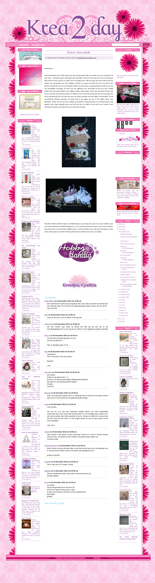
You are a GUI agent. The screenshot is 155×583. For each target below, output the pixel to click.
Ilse (46, 352)
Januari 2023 (133, 378)
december (123, 231)
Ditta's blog (25, 124)
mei (121, 305)
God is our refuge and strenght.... (36, 275)
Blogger (37, 114)
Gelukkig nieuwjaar (126, 234)
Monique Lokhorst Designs (31, 221)
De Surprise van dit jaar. (127, 277)
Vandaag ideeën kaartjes (128, 272)
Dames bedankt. (125, 274)
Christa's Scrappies (126, 377)
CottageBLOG (26, 148)
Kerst (33, 362)
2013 (120, 227)
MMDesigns (89, 558)
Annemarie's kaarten (126, 417)
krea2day (52, 558)
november (123, 289)
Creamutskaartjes (125, 490)
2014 (120, 224)
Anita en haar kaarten (127, 464)
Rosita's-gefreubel (28, 406)
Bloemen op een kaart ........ (36, 200)
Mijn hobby (25, 338)
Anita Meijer (49, 301)
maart (122, 310)
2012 (120, 229)
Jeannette (48, 324)
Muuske (47, 393)
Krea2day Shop (38, 45)
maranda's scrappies (29, 458)
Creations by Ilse (27, 296)
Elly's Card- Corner (28, 272)
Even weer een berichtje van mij (133, 493)
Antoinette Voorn (51, 446)
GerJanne (48, 372)
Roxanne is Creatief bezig (30, 500)
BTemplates (104, 558)
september (123, 294)
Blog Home (24, 45)
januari (122, 315)
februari (122, 313)
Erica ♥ (47, 335)
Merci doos (123, 262)
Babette (47, 471)
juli (121, 300)
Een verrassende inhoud (127, 265)
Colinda (47, 462)
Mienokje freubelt (125, 514)
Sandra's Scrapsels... (29, 314)
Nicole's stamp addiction (30, 432)
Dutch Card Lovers (126, 331)
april (121, 307)
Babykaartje (133, 516)
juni (121, 302)
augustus (123, 297)
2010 (120, 321)
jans (46, 315)
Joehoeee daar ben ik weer (30, 298)
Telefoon (34, 520)
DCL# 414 (133, 333)
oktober (122, 292)
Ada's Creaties (26, 518)
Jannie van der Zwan (126, 356)
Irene (46, 404)
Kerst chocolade (78, 52)
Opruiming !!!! (124, 241)
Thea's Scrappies (27, 360)
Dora (46, 482)
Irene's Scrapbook (28, 172)
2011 (120, 319)
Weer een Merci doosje (127, 244)
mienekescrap (124, 439)
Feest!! (34, 126)
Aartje (46, 432)
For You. (133, 394)
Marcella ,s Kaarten (28, 197)
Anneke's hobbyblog (126, 392)
